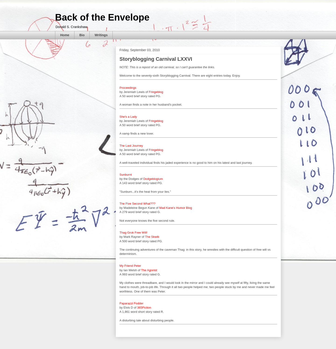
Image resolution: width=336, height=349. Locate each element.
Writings (101, 35)
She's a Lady (128, 116)
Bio (82, 35)
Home (64, 35)
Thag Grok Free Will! (133, 232)
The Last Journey (131, 145)
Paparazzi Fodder (131, 303)
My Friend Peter (130, 265)
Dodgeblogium (153, 179)
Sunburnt (125, 174)
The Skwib (152, 237)
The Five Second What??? (137, 203)
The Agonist (149, 270)
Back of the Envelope (102, 17)
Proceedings (127, 87)
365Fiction (144, 307)
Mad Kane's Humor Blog (175, 208)
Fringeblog (156, 92)
